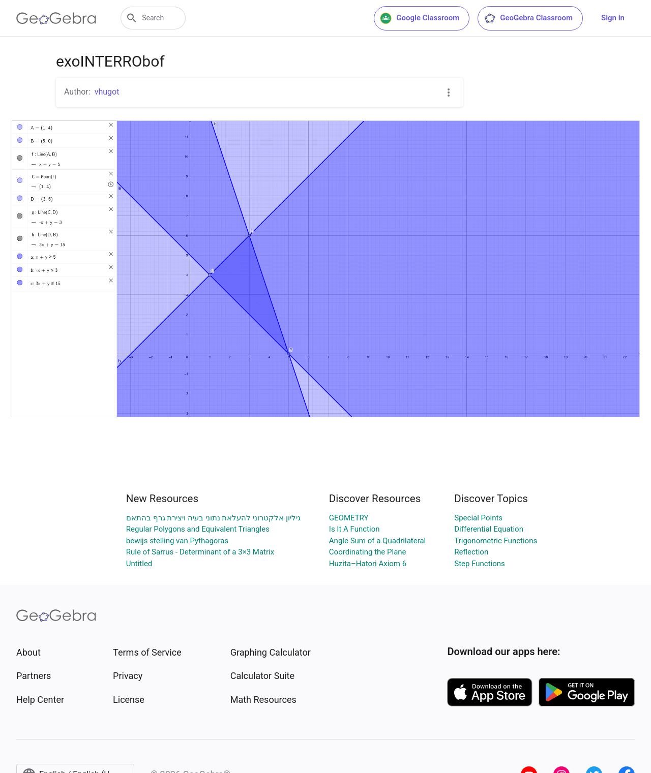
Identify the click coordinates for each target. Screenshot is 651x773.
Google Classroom (419, 18)
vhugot (107, 92)
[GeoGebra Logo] (56, 18)
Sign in (613, 17)
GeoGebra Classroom (528, 18)
